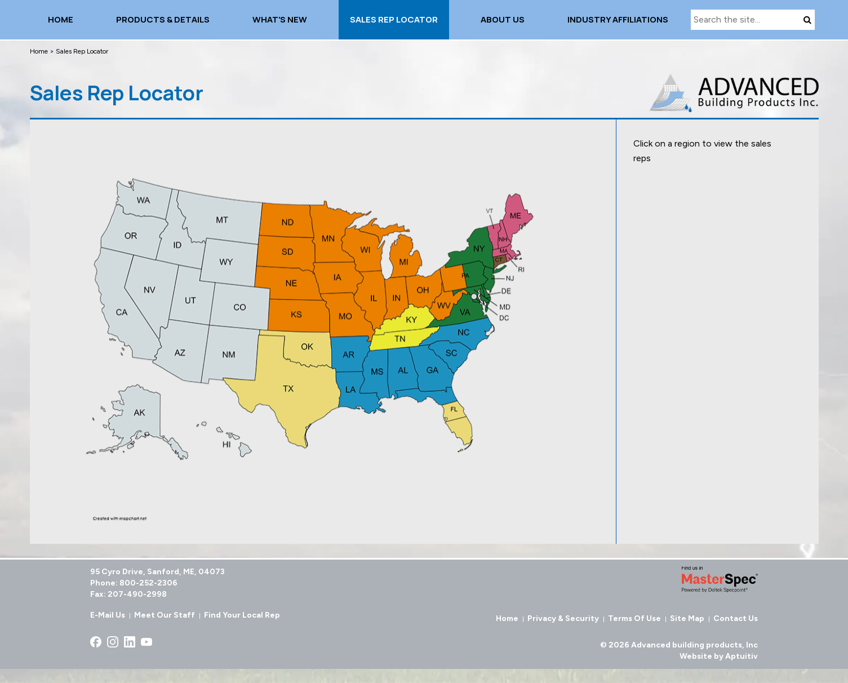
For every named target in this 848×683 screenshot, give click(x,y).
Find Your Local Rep (242, 615)
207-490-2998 (137, 594)
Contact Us (735, 618)
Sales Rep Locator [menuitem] (394, 19)
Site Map (687, 618)
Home (39, 51)
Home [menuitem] (60, 19)
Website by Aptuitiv (719, 656)
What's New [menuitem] (279, 19)
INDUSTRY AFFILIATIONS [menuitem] (617, 19)
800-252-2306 (148, 583)
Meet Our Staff (164, 615)
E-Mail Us (107, 615)
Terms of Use (634, 618)
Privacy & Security (563, 618)
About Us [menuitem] (503, 19)
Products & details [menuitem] (163, 19)
